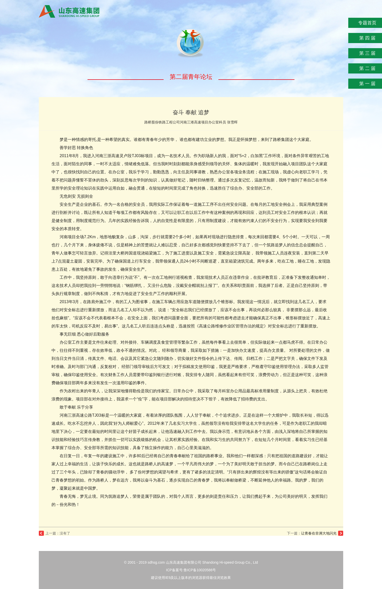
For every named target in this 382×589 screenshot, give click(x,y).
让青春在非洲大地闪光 (319, 533)
